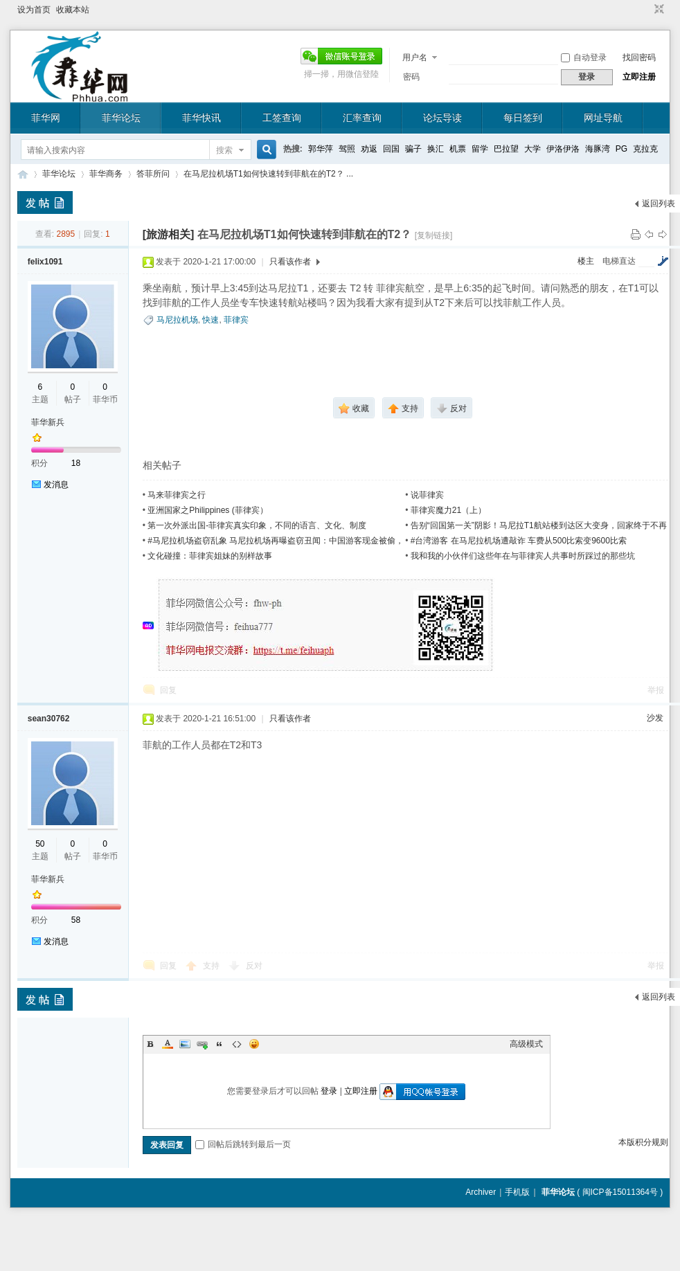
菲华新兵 (47, 422)
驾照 (347, 149)
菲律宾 (236, 320)
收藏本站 (72, 10)
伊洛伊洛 (563, 149)
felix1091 (45, 262)
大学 (532, 149)
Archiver (480, 1192)
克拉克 (645, 149)
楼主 (586, 261)
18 (75, 463)
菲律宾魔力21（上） (448, 510)
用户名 (414, 57)
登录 (329, 1091)
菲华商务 (106, 174)
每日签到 (522, 117)
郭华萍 (320, 149)
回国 (391, 149)
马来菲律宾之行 (176, 495)
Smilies (254, 1044)
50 (39, 844)
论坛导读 (442, 117)
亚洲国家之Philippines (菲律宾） (207, 510)
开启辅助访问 (646, 9)
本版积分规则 (643, 1142)
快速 (210, 320)
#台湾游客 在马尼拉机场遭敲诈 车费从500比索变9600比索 (519, 541)
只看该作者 (290, 262)
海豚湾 (597, 149)
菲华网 (45, 117)
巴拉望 (506, 149)
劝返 (369, 149)
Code (237, 1044)
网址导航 (603, 117)
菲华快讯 (201, 117)
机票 (457, 149)
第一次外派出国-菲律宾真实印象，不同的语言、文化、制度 (256, 525)
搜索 (224, 150)
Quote (219, 1044)
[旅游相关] (169, 234)
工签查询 (281, 117)
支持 (212, 966)
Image (185, 1044)
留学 (480, 149)
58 (75, 920)
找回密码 (639, 57)
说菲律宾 (427, 495)
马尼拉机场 (177, 320)
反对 (254, 966)
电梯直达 (619, 261)
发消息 (56, 484)
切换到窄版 (657, 9)
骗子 (413, 149)
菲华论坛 (121, 117)
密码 (411, 77)
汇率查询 (362, 117)
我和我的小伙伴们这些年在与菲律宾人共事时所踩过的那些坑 (523, 556)
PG (621, 149)
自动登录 (584, 57)
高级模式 (526, 1044)
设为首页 (34, 10)
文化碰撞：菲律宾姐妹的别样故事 (209, 556)
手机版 (517, 1192)
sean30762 (49, 718)
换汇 (435, 149)
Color (168, 1044)
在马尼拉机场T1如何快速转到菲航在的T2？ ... (268, 174)
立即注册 (639, 77)
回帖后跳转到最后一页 (243, 1144)
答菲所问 (153, 174)
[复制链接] (434, 235)
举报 (655, 690)
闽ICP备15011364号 (620, 1192)
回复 (168, 690)
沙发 (655, 718)
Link (202, 1044)
